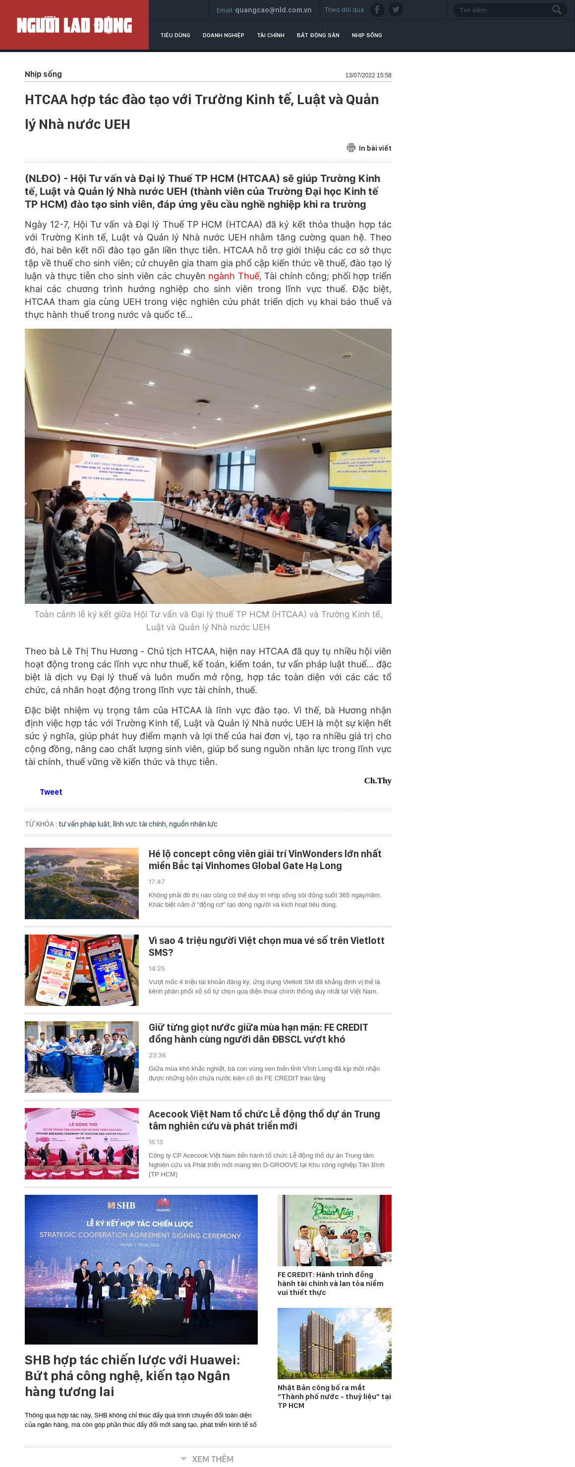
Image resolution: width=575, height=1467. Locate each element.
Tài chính (271, 35)
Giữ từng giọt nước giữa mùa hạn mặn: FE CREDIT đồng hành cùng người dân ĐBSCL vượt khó (258, 1033)
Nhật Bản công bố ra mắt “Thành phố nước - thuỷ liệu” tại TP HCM (334, 1396)
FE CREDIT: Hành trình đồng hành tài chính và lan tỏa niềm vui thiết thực (331, 1283)
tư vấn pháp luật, (85, 824)
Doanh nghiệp (223, 35)
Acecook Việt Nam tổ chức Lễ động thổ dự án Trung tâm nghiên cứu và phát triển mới (264, 1120)
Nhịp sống (367, 35)
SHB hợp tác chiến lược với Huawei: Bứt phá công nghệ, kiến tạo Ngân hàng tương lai (132, 1376)
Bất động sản (318, 35)
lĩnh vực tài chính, (141, 824)
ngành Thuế (233, 276)
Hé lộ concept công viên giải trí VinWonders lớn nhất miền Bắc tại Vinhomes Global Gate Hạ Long (265, 860)
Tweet (51, 792)
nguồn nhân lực (193, 824)
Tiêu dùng (175, 35)
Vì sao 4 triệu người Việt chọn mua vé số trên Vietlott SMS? (267, 946)
